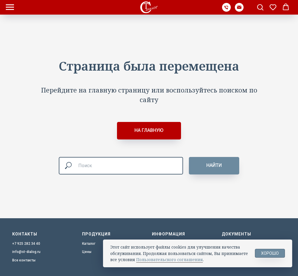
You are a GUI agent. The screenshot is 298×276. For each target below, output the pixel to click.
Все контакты (24, 260)
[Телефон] (226, 10)
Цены (86, 252)
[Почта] (239, 10)
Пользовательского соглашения (169, 259)
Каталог (88, 244)
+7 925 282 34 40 (26, 244)
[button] (260, 7)
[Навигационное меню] (10, 7)
